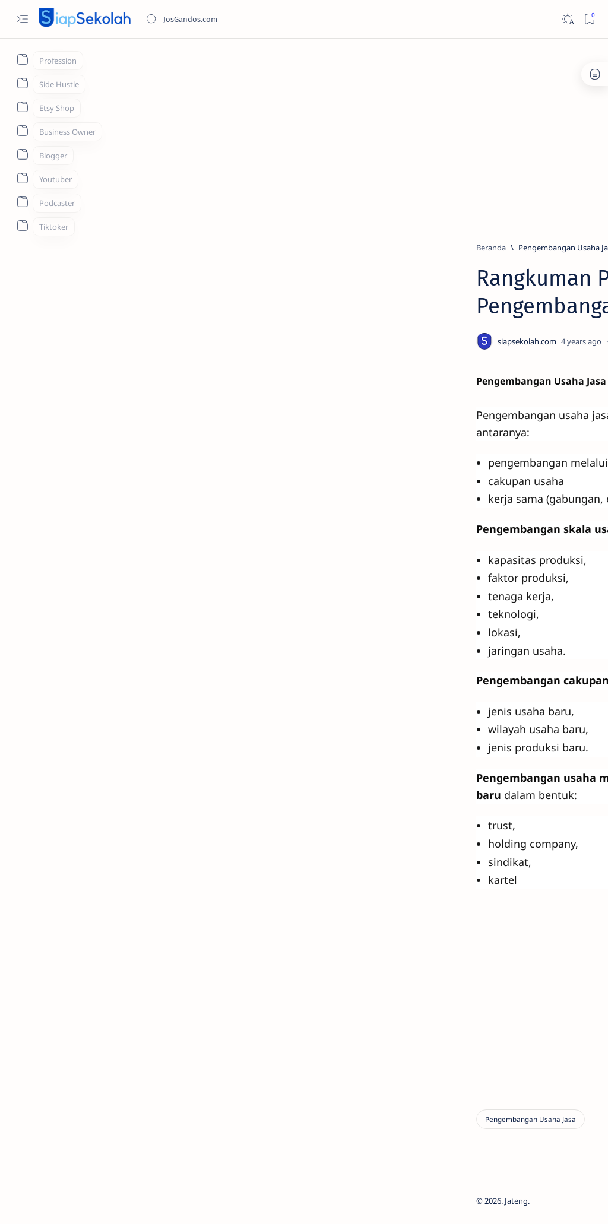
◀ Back (213, 999)
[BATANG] (478, 759)
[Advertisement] (326, 135)
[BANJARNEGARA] (478, 729)
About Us (573, 1057)
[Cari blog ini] (235, 19)
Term (449, 1057)
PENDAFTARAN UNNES (506, 662)
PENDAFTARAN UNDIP (505, 452)
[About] (22, 59)
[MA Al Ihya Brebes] (478, 789)
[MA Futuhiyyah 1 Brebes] (478, 818)
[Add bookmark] (363, 341)
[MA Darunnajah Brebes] (558, 789)
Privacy (533, 1057)
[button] (536, 1200)
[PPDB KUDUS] (516, 594)
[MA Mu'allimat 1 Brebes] (558, 818)
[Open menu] (22, 19)
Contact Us (489, 1057)
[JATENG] (558, 759)
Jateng (97, 1201)
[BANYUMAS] (514, 542)
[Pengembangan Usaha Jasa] (148, 247)
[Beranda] (72, 247)
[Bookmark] (589, 19)
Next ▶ (261, 999)
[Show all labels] (481, 846)
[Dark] (567, 19)
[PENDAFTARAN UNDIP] (525, 435)
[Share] (397, 341)
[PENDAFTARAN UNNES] (525, 646)
